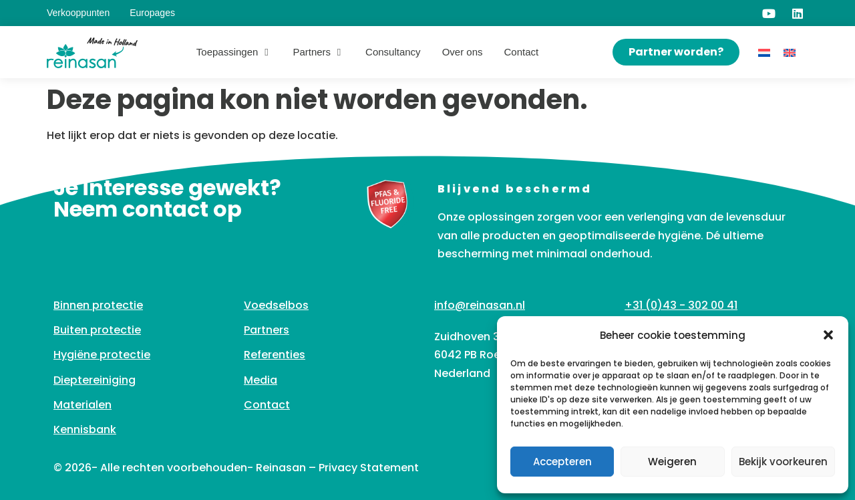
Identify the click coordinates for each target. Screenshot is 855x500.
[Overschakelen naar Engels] (789, 52)
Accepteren (562, 462)
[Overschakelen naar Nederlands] (764, 52)
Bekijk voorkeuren (783, 462)
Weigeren (672, 462)
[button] (828, 335)
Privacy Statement (369, 467)
